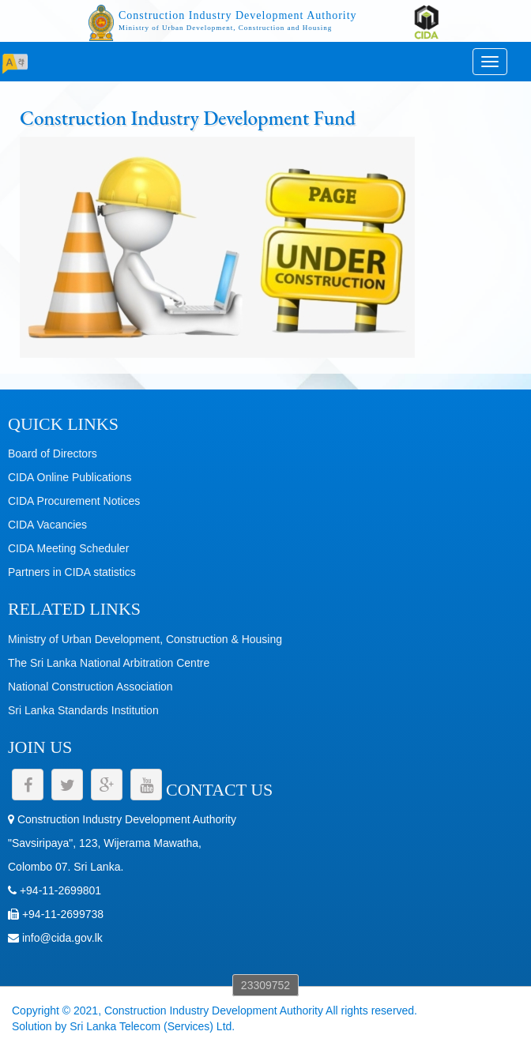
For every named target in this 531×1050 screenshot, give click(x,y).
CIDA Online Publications (69, 477)
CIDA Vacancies (47, 524)
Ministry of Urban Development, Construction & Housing (145, 639)
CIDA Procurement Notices (74, 501)
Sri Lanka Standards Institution (83, 710)
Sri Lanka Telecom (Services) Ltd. (152, 1026)
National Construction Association (90, 686)
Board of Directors (52, 453)
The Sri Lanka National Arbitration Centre (108, 663)
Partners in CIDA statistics (72, 572)
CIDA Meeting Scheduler (68, 548)
